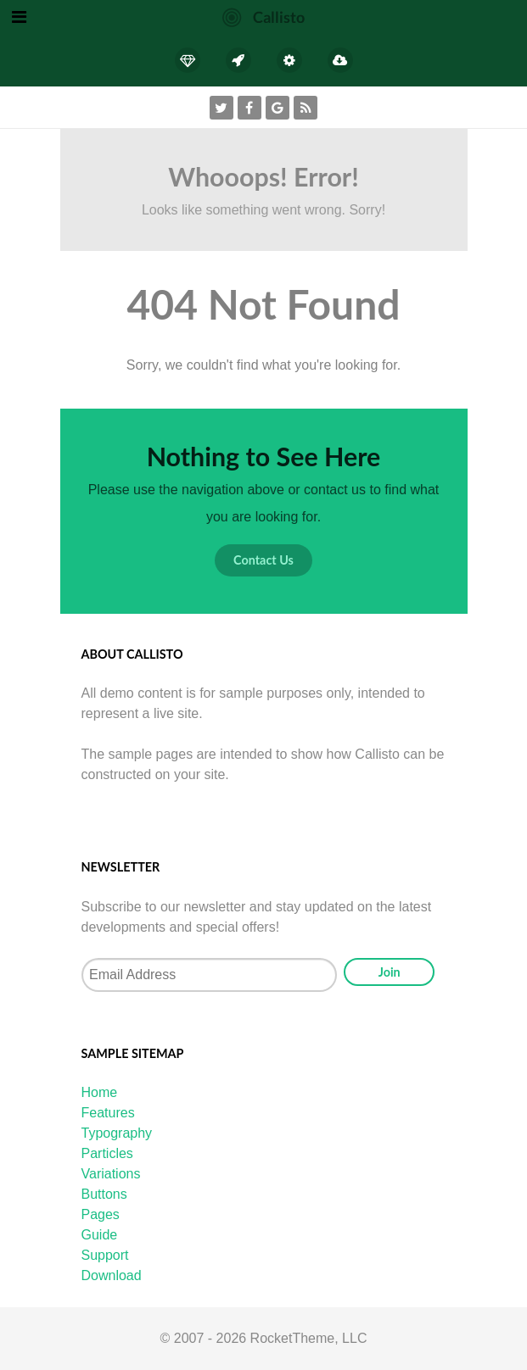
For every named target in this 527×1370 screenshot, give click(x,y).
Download (111, 1275)
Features (108, 1112)
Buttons (104, 1194)
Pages (100, 1214)
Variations (111, 1174)
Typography (117, 1133)
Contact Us (263, 560)
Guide (99, 1235)
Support (105, 1255)
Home (99, 1092)
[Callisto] (263, 16)
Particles (107, 1153)
